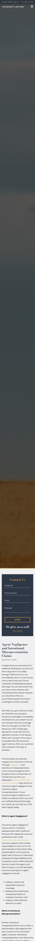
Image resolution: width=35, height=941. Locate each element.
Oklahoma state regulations (15, 840)
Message (8, 608)
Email (7, 600)
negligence (15, 765)
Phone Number (11, 593)
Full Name (9, 585)
